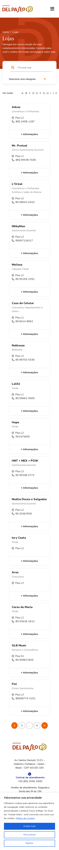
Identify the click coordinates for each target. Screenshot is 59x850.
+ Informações (29, 134)
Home (5, 32)
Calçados (17, 269)
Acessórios (18, 307)
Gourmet (39, 150)
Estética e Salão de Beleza (26, 192)
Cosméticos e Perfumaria (25, 111)
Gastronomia (26, 150)
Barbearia (17, 349)
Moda (25, 269)
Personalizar (29, 834)
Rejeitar (29, 843)
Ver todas (7, 93)
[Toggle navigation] (52, 9)
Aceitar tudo (29, 826)
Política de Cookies (25, 818)
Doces (15, 150)
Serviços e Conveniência (25, 650)
